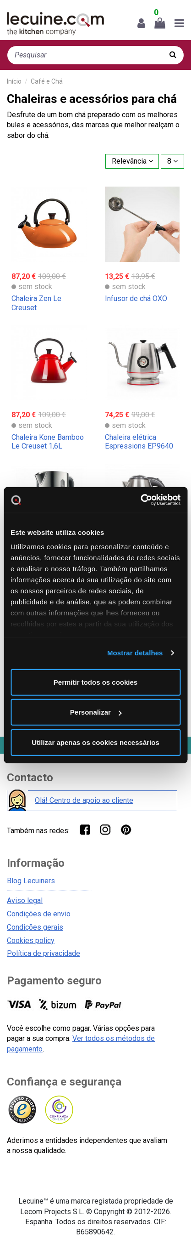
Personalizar (96, 712)
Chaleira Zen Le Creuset (36, 303)
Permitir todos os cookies (95, 682)
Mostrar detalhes (135, 653)
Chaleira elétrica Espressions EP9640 (139, 441)
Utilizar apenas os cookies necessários (95, 742)
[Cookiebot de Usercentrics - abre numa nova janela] (140, 500)
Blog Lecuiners (31, 880)
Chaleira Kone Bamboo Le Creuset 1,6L (47, 441)
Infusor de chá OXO (136, 298)
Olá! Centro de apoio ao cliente (84, 800)
